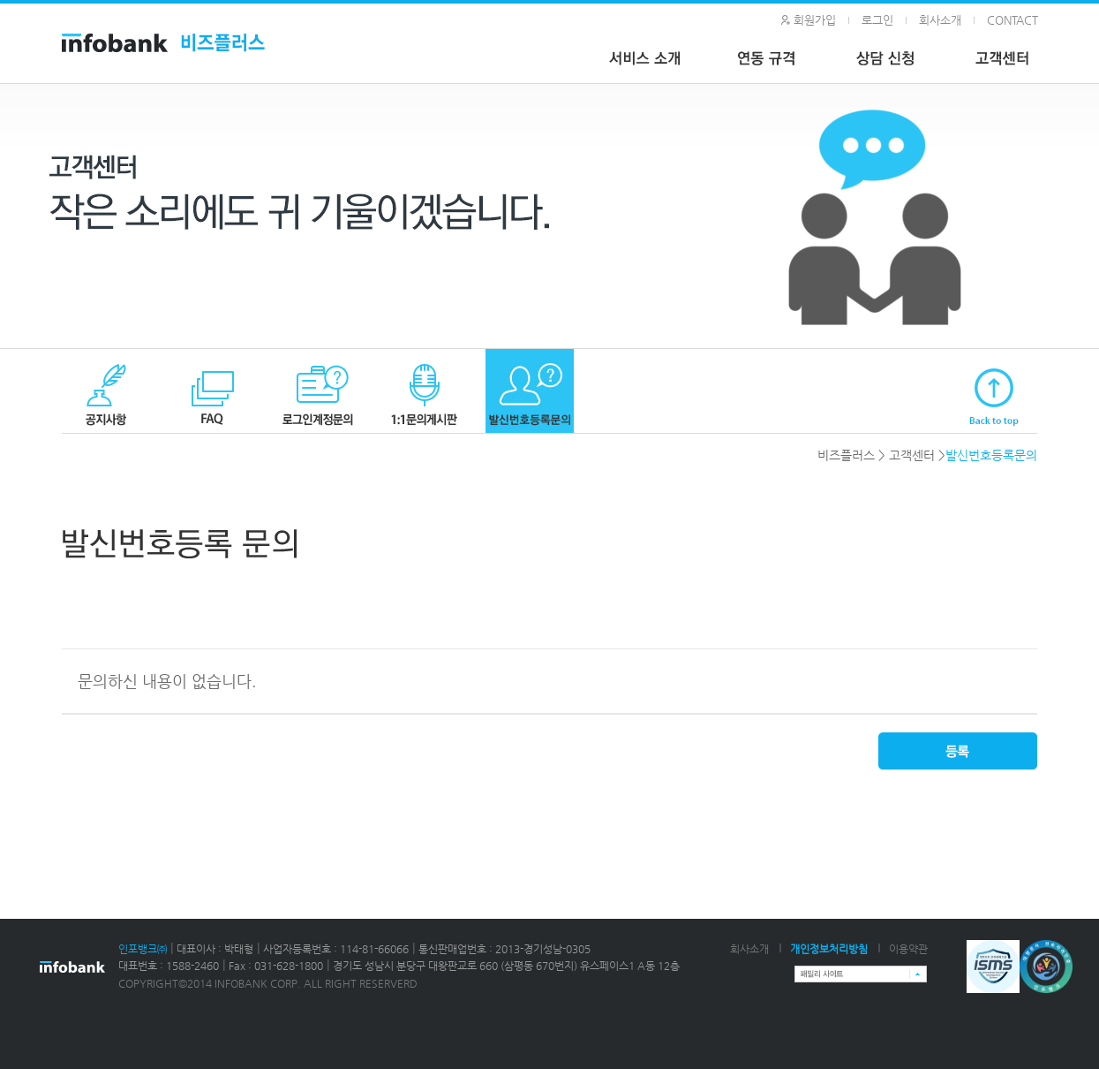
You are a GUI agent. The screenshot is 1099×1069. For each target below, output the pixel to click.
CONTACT (1012, 20)
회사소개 (940, 20)
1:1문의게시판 (424, 391)
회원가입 (815, 20)
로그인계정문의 (318, 391)
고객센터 (912, 455)
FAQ (212, 391)
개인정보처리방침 (829, 949)
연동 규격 (772, 60)
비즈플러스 (846, 455)
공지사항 (106, 391)
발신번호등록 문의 (530, 391)
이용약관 (908, 949)
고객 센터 (1011, 60)
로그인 (877, 20)
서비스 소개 (648, 60)
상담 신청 (891, 60)
